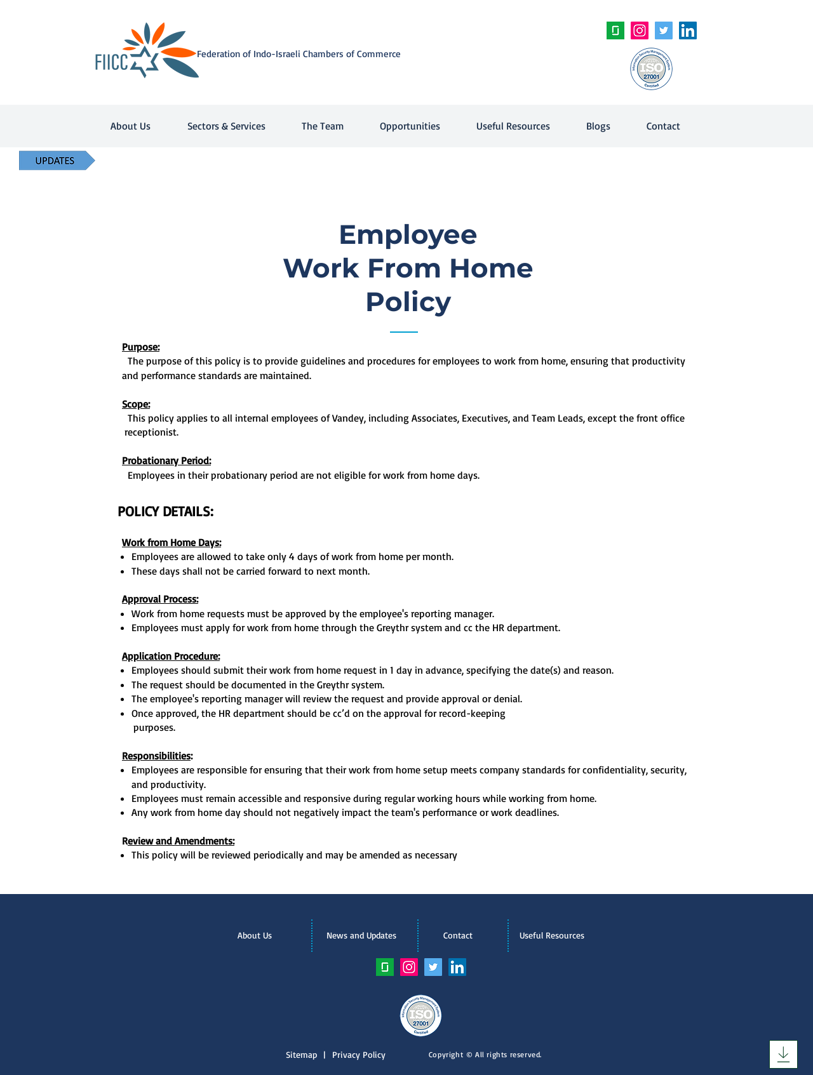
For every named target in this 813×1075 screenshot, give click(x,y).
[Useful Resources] (552, 935)
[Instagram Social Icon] (639, 30)
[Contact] (458, 935)
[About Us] (255, 935)
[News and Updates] (361, 935)
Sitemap (304, 1054)
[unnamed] (615, 30)
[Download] (783, 1054)
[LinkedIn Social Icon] (688, 30)
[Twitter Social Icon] (664, 30)
